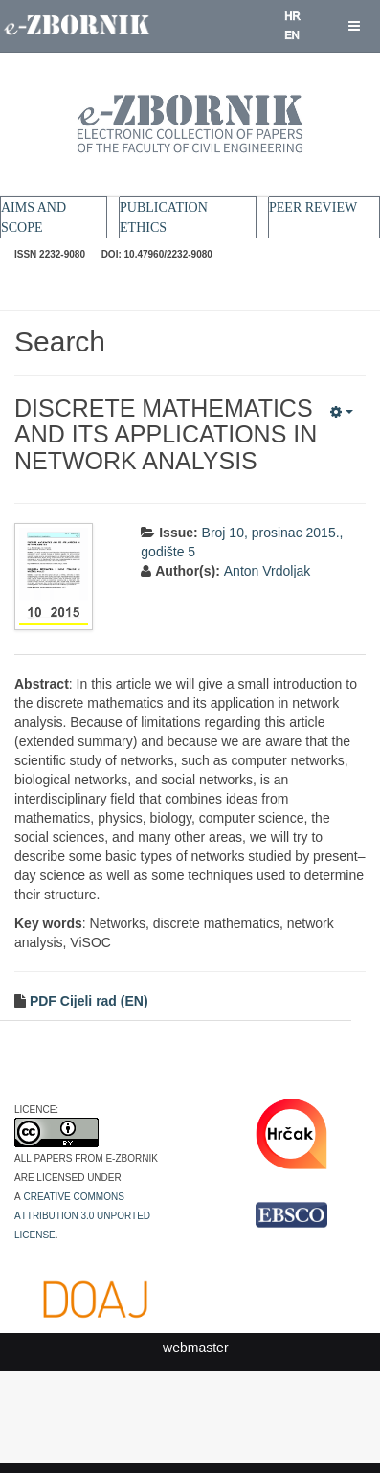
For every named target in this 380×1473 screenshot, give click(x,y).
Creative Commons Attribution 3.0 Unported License (82, 1214)
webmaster (195, 1347)
